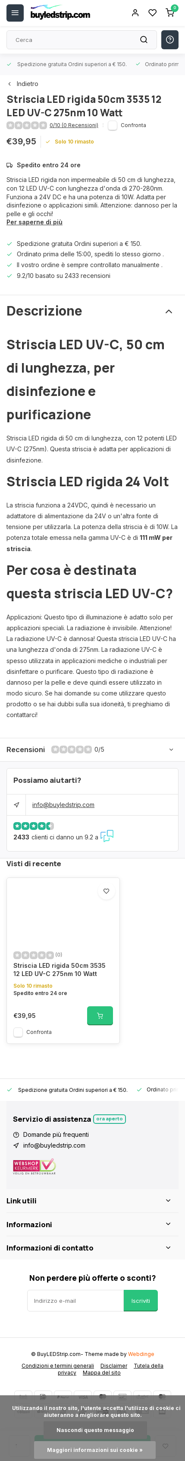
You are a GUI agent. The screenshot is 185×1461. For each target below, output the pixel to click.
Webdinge (141, 1354)
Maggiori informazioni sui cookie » (95, 1450)
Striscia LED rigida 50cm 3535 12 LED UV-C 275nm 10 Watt (59, 970)
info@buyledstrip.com (63, 804)
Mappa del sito (102, 1372)
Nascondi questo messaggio (95, 1430)
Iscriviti (141, 1300)
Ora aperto (109, 1118)
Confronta (133, 125)
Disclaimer (113, 1365)
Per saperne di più (34, 222)
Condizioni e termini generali (58, 1365)
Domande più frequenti (56, 1134)
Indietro (22, 83)
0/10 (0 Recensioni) (74, 125)
